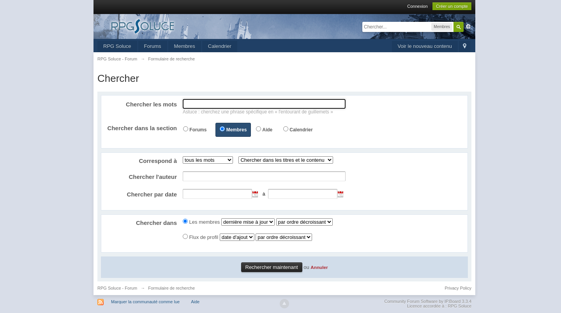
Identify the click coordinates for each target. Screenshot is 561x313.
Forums (152, 46)
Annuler (319, 267)
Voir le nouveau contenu (425, 46)
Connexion (417, 6)
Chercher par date (152, 194)
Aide (267, 130)
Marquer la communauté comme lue (145, 301)
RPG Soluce (117, 46)
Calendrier (219, 46)
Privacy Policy (458, 288)
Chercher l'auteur (153, 176)
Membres (184, 46)
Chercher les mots (151, 104)
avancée (468, 26)
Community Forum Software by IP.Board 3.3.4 (427, 301)
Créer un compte (452, 6)
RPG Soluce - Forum (117, 288)
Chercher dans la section (142, 128)
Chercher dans (156, 222)
